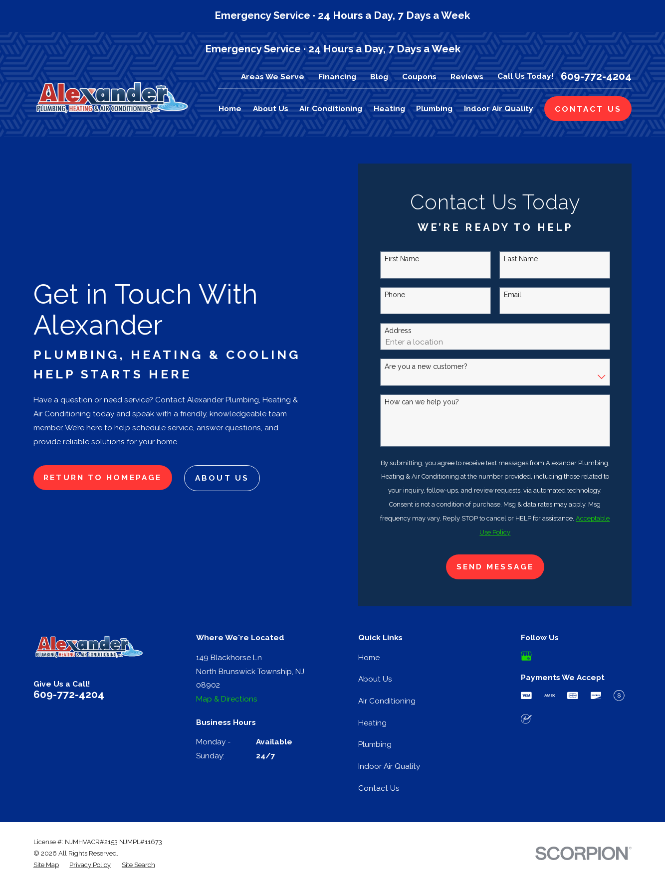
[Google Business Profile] (526, 656)
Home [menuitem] (230, 108)
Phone (395, 295)
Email (512, 295)
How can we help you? (422, 402)
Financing (337, 76)
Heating (372, 722)
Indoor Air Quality (389, 766)
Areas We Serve (272, 76)
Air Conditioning (387, 701)
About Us (222, 478)
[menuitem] (46, 865)
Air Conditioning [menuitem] (330, 108)
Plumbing (375, 744)
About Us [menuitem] (270, 108)
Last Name (521, 259)
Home (369, 657)
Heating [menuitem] (389, 108)
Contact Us (379, 788)
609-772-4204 (596, 76)
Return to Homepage (102, 477)
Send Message (495, 566)
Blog (379, 76)
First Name (402, 259)
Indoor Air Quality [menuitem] (498, 108)
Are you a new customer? (426, 366)
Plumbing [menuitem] (434, 108)
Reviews (466, 76)
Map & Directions (226, 699)
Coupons (419, 76)
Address (398, 331)
